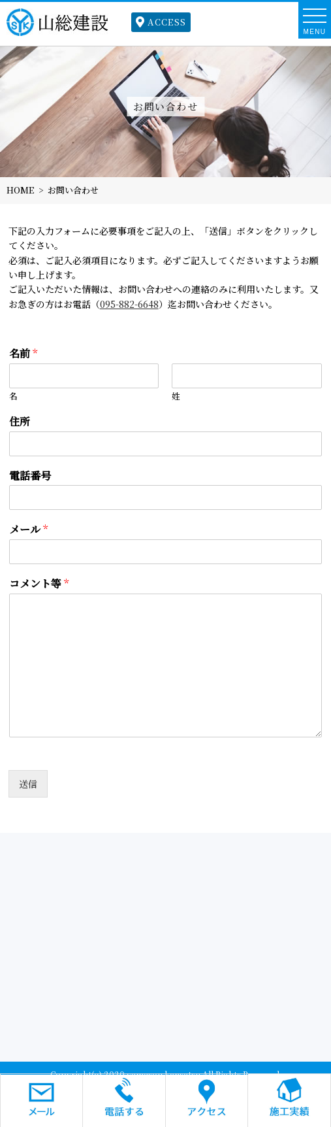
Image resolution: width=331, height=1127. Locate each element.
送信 (28, 783)
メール (28, 530)
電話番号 (30, 476)
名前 (23, 354)
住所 (19, 422)
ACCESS (161, 22)
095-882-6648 (129, 304)
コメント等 (39, 584)
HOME (20, 190)
